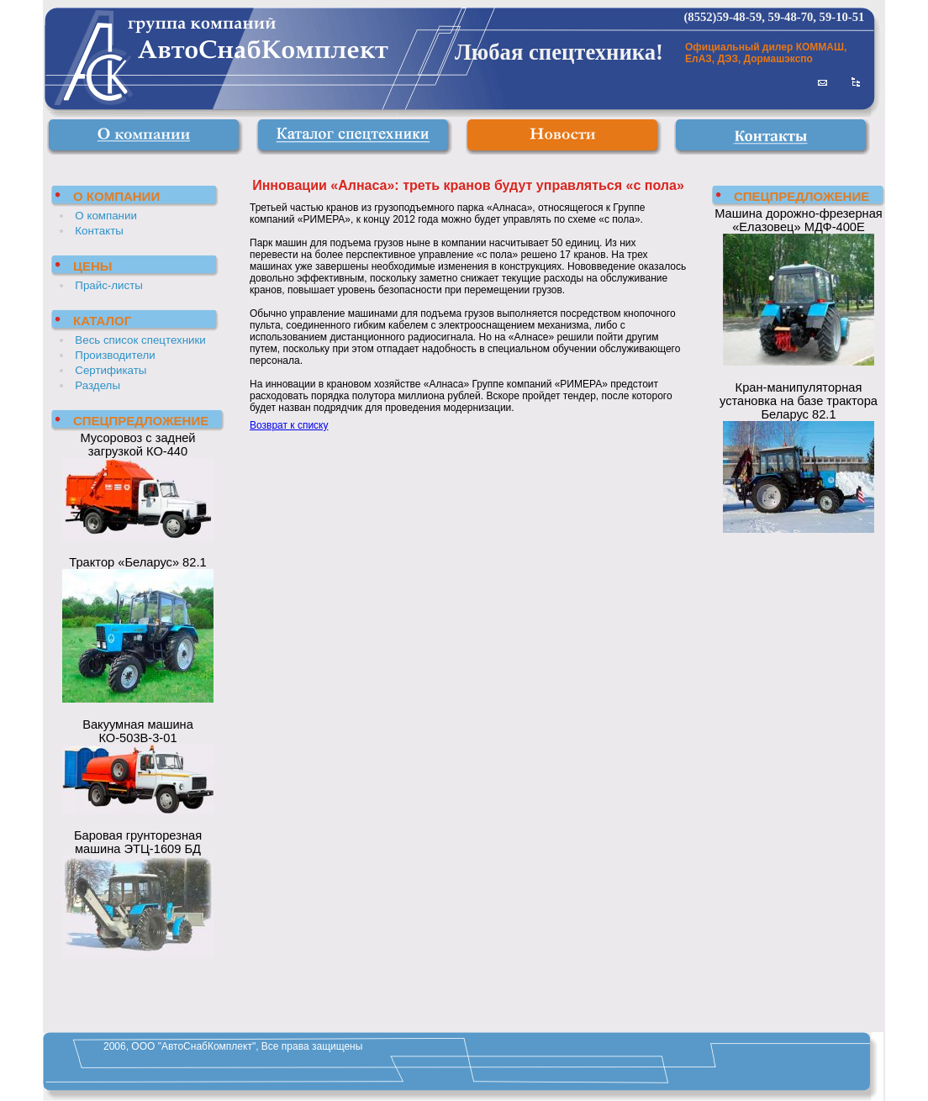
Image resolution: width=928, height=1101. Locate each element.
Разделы (97, 385)
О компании (106, 215)
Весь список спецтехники (140, 340)
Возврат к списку (289, 425)
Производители (115, 355)
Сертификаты (110, 370)
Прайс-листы (109, 285)
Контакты (99, 230)
